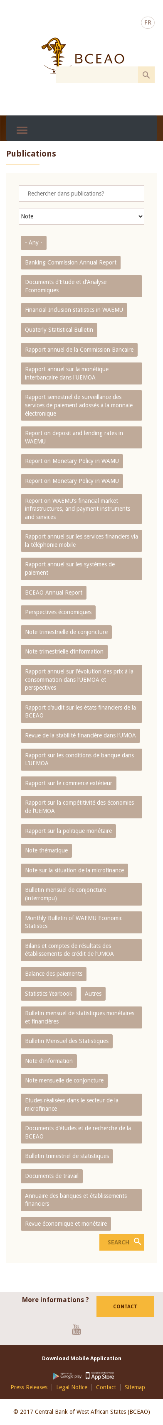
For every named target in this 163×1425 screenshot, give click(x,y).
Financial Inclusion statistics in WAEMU (74, 309)
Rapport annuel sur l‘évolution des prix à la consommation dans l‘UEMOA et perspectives (79, 679)
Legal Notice (71, 1387)
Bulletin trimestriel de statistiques (67, 1156)
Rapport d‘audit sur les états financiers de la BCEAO (80, 711)
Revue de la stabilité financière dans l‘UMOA (80, 735)
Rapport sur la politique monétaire (68, 831)
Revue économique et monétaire (66, 1223)
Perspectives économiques (58, 612)
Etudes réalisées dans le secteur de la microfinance (72, 1104)
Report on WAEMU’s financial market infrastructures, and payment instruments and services (77, 508)
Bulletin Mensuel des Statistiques (67, 1041)
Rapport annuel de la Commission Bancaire (79, 349)
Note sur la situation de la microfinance (74, 870)
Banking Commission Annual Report (70, 262)
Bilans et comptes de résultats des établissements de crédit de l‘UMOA (69, 950)
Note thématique (46, 850)
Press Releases (28, 1387)
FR (147, 22)
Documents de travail (52, 1176)
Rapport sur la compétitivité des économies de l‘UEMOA (79, 806)
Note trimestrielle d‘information (64, 651)
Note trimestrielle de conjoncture (66, 632)
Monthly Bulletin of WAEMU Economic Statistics (73, 922)
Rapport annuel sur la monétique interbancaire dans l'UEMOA (67, 373)
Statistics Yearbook (48, 993)
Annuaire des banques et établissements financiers (76, 1199)
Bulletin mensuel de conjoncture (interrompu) (65, 893)
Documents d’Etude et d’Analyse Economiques (65, 286)
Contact (125, 1307)
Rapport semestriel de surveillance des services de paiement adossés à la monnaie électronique (79, 405)
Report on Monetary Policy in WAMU (72, 461)
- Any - (33, 242)
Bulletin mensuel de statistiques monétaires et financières (79, 1017)
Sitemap (135, 1387)
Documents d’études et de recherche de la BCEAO (78, 1132)
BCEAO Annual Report (53, 592)
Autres (93, 993)
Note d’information (49, 1061)
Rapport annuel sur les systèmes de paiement (70, 568)
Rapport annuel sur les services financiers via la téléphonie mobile (81, 540)
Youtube (79, 1329)
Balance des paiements (53, 973)
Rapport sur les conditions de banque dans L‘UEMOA (79, 759)
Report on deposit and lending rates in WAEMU (74, 437)
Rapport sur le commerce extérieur (68, 783)
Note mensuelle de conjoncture (64, 1080)
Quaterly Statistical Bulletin (59, 329)
